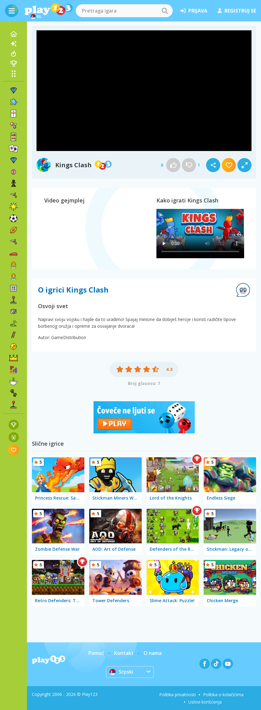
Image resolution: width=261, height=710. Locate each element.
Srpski (121, 671)
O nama (153, 653)
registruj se (237, 10)
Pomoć (96, 653)
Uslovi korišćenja (205, 702)
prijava (193, 10)
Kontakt (124, 653)
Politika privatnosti (177, 694)
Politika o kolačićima (223, 694)
